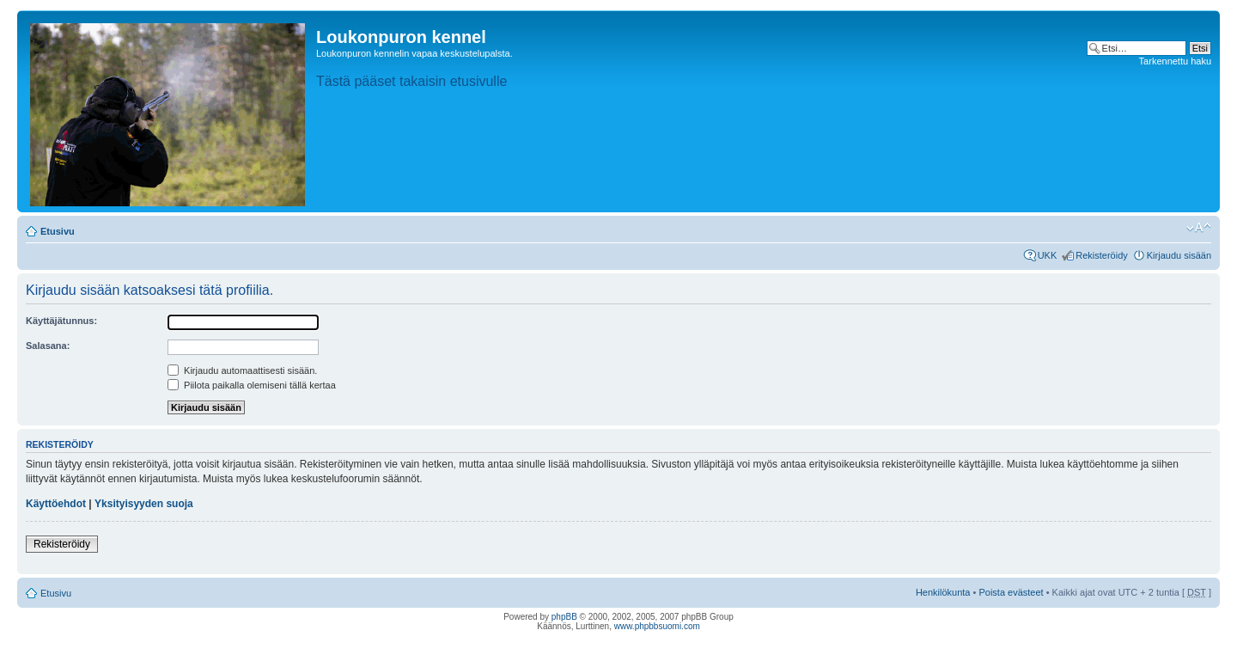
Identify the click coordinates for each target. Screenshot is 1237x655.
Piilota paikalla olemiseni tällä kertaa (252, 385)
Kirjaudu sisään (1179, 255)
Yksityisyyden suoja (143, 504)
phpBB (564, 616)
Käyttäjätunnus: (61, 320)
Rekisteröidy (1102, 255)
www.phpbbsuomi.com (657, 626)
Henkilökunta (943, 592)
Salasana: (48, 345)
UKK (1047, 255)
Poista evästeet (1010, 592)
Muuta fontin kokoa (1198, 228)
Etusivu (57, 231)
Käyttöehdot (56, 504)
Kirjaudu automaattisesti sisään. (242, 370)
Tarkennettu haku (1175, 61)
